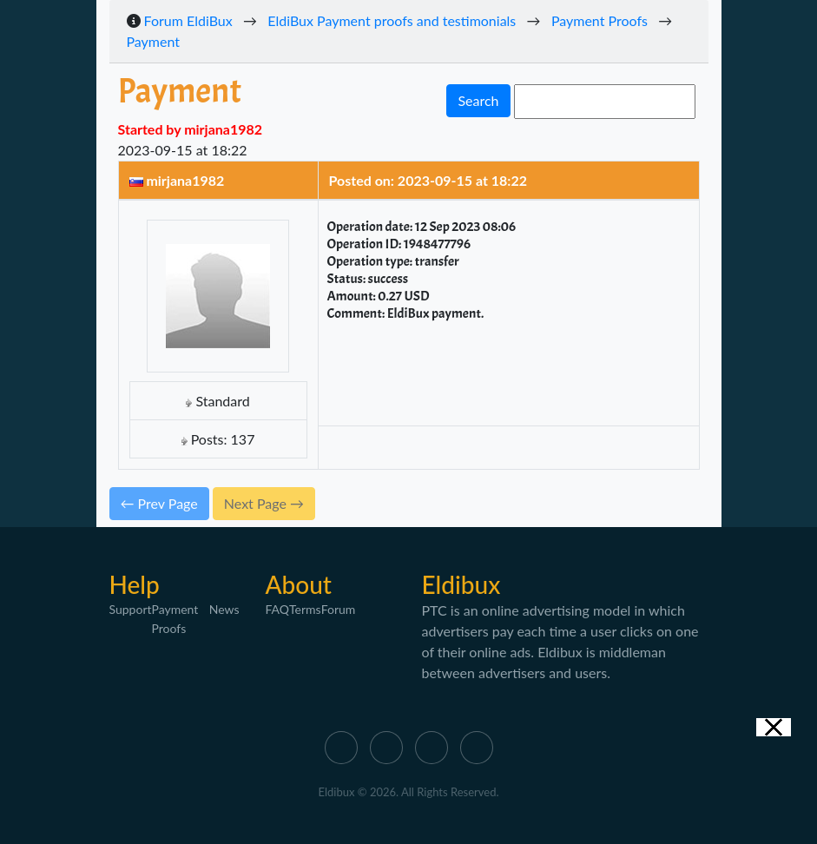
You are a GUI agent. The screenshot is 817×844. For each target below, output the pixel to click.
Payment (154, 41)
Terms (305, 609)
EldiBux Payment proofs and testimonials (391, 20)
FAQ (278, 609)
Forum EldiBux (188, 20)
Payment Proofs (599, 20)
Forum (338, 609)
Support (130, 609)
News (224, 609)
